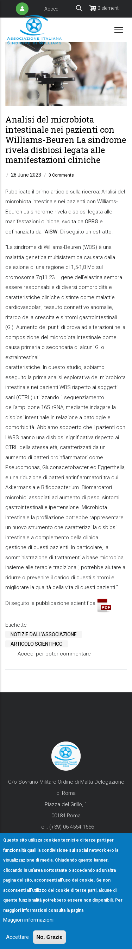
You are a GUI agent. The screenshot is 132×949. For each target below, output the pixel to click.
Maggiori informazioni (28, 930)
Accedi (51, 9)
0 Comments (61, 175)
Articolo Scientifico (37, 644)
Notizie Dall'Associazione (44, 634)
